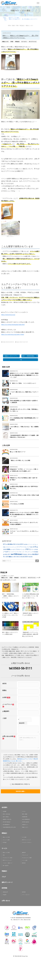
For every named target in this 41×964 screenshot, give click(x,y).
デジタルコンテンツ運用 (26, 857)
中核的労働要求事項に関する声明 (9, 827)
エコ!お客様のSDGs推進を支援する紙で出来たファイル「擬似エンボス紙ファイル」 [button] (30, 596)
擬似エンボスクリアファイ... (11, 356)
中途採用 (4, 894)
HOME (4, 17)
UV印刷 (18, 544)
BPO (4, 544)
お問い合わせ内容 (7, 736)
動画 (13, 25)
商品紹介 (22, 25)
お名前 (4, 697)
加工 (9, 554)
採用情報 (4, 888)
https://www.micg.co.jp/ (8, 315)
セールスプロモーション (17, 549)
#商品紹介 (17, 41)
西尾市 (26, 556)
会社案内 (5, 554)
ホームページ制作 (6, 839)
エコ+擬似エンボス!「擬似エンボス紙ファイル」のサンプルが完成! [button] (10, 615)
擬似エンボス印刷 (6, 837)
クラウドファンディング (11, 547)
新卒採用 (23, 892)
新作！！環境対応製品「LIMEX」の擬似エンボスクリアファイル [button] (10, 596)
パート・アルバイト (26, 894)
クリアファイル (21, 547)
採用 (7, 556)
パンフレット (20, 552)
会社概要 (4, 811)
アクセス (23, 811)
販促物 (30, 556)
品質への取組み (6, 816)
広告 (33, 554)
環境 (17, 556)
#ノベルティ (24, 41)
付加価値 (35, 551)
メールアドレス (7, 704)
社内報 (21, 556)
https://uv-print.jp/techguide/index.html (13, 324)
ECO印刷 (4, 842)
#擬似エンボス (5, 41)
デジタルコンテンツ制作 (7, 857)
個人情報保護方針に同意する (20, 784)
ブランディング (29, 551)
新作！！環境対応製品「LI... (30, 356)
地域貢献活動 (24, 816)
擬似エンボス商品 (6, 852)
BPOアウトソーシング (26, 839)
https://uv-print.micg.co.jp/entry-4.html (12, 334)
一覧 (20, 359)
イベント (30, 544)
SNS (14, 544)
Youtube (25, 544)
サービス (4, 848)
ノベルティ (6, 552)
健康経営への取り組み (7, 819)
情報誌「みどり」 (25, 827)
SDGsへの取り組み (6, 814)
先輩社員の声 (5, 892)
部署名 (4, 690)
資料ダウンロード (7, 882)
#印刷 (12, 41)
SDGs (9, 25)
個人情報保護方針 (6, 824)
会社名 (4, 683)
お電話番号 (5, 711)
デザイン (28, 549)
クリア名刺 (30, 547)
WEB (21, 544)
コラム (35, 547)
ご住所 (4, 718)
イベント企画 (24, 860)
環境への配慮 (24, 814)
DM (7, 544)
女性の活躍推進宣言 (26, 819)
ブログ (4, 877)
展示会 (30, 554)
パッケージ (13, 551)
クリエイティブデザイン (26, 842)
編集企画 (23, 852)
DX (8, 544)
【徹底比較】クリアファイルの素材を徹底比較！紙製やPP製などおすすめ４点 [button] (30, 634)
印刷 (17, 25)
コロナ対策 (6, 549)
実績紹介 (25, 554)
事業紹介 (4, 833)
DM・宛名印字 (5, 865)
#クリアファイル (32, 41)
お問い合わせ (6, 900)
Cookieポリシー (25, 824)
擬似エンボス (29, 25)
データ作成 (35, 549)
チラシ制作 (24, 837)
